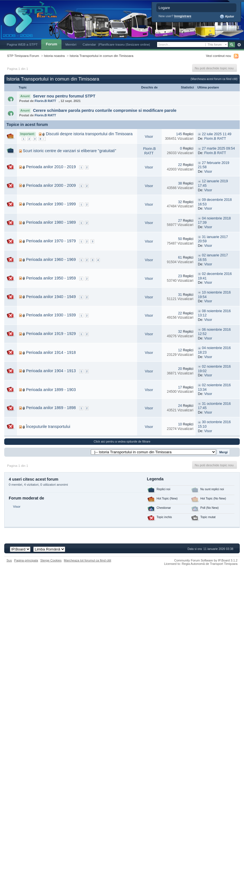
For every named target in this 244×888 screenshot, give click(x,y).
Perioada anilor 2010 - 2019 (51, 167)
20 (180, 369)
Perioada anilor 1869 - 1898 (51, 407)
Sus (9, 560)
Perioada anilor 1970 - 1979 (51, 241)
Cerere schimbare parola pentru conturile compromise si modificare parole (105, 110)
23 (180, 276)
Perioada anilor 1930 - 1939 (51, 315)
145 (179, 134)
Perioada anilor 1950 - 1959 (51, 278)
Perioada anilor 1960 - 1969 (51, 259)
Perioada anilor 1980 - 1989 (51, 222)
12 (180, 350)
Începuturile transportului (48, 426)
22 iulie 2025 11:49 (216, 134)
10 (180, 424)
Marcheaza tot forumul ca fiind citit (87, 560)
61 (180, 257)
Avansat (239, 45)
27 (180, 221)
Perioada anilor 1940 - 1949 (51, 296)
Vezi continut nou (218, 55)
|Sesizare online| (138, 44)
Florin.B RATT (45, 101)
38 (180, 183)
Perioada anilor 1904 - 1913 (51, 370)
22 (180, 165)
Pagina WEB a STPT (22, 44)
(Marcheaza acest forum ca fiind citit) (214, 79)
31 (180, 295)
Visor (149, 136)
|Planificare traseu (112, 44)
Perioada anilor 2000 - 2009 (51, 185)
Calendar (89, 44)
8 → (42, 138)
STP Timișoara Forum (23, 55)
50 (180, 239)
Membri (70, 44)
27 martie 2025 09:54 (218, 148)
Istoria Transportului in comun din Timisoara (101, 55)
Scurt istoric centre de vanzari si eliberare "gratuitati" (69, 150)
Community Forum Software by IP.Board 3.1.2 (206, 560)
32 (180, 202)
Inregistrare (183, 16)
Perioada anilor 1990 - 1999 (51, 204)
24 (180, 406)
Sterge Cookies (51, 560)
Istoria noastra (54, 55)
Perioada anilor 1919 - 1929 (51, 333)
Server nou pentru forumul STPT (64, 96)
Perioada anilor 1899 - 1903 (51, 389)
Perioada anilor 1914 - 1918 (51, 352)
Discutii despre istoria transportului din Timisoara (89, 134)
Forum (51, 44)
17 (180, 387)
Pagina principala (26, 560)
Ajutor (227, 16)
